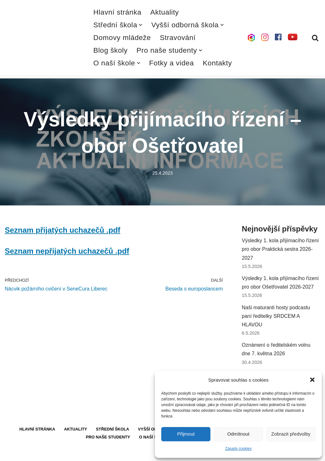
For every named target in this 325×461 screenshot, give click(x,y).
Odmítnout (238, 434)
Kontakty (217, 63)
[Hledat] (315, 37)
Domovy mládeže (122, 38)
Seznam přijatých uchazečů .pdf (62, 230)
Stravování (178, 38)
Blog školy (110, 50)
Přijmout (186, 434)
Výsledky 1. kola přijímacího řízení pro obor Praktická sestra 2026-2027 (280, 249)
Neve (11, 453)
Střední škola (112, 429)
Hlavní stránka (117, 12)
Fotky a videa (171, 63)
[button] (312, 380)
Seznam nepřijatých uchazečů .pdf (67, 251)
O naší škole (153, 437)
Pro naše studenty (108, 437)
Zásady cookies (238, 448)
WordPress (51, 453)
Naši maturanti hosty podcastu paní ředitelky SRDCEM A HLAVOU (276, 316)
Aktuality (164, 12)
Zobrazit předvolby (290, 434)
